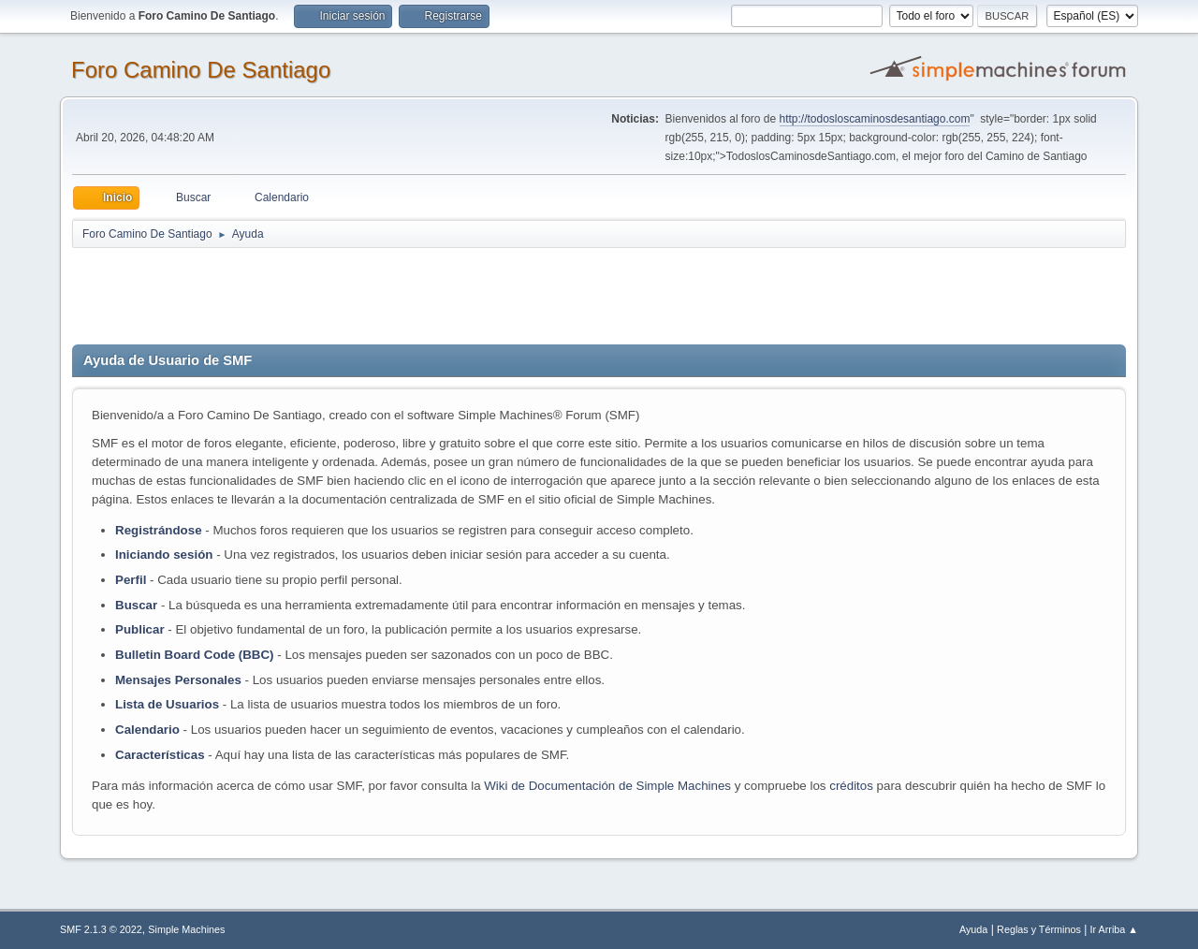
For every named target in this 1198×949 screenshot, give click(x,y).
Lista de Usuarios (167, 704)
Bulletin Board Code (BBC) (196, 655)
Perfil (130, 580)
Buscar (136, 605)
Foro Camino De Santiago (200, 69)
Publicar (140, 629)
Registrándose (158, 530)
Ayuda (973, 929)
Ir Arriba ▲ (1114, 929)
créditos (851, 786)
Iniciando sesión (163, 555)
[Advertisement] (401, 292)
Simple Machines (186, 929)
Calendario (147, 730)
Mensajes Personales (178, 680)
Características (160, 755)
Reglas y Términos (1039, 929)
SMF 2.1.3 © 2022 (101, 929)
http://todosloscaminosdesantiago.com (875, 118)
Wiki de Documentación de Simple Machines (607, 786)
